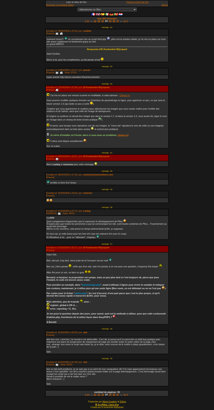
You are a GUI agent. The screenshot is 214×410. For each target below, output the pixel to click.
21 (95, 21)
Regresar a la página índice (60, 5)
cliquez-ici (122, 135)
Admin (165, 5)
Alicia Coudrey (109, 401)
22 (99, 21)
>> (124, 21)
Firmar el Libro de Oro (138, 2)
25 (110, 21)
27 (117, 21)
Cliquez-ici (125, 95)
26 (114, 21)
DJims (123, 401)
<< (88, 21)
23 (102, 21)
